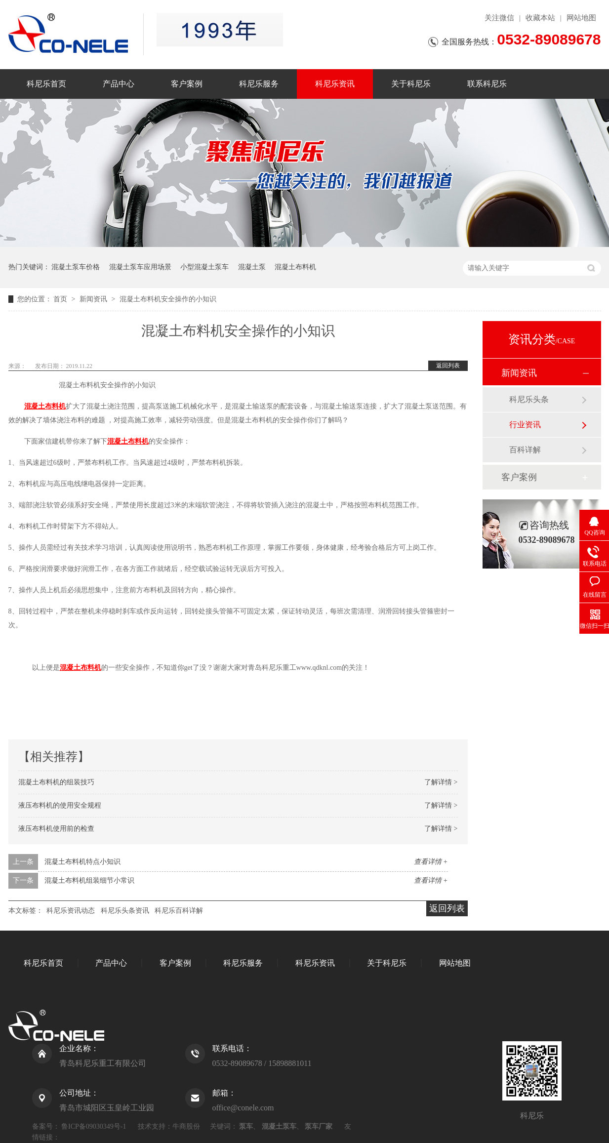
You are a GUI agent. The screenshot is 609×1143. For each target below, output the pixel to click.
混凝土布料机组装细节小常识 (89, 880)
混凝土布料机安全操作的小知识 (168, 299)
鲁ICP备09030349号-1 (93, 1126)
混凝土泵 (252, 267)
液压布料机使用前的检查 (56, 828)
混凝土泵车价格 (75, 267)
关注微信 (499, 18)
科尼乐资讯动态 (70, 910)
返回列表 (448, 365)
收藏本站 (540, 18)
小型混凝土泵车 (204, 267)
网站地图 (581, 18)
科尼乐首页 (46, 84)
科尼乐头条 (529, 399)
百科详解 (525, 450)
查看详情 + (431, 861)
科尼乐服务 (259, 84)
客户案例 (187, 84)
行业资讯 (525, 424)
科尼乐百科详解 (179, 910)
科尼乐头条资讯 (125, 910)
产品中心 (118, 84)
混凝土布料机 (295, 267)
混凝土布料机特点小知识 (82, 861)
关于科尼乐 (411, 84)
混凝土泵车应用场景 (140, 267)
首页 (61, 299)
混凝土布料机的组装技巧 (56, 782)
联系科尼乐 (487, 84)
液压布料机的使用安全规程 (59, 805)
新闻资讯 (94, 299)
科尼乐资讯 (335, 84)
